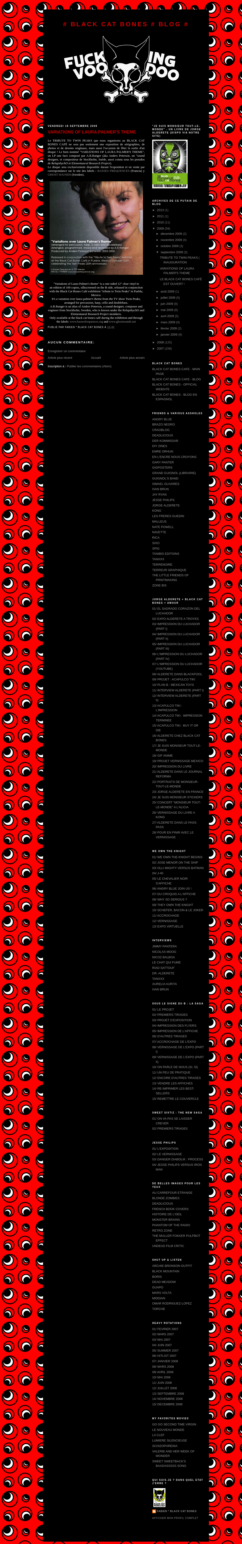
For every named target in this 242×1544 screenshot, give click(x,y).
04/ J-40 (157, 873)
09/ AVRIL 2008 (162, 1372)
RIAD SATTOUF (163, 968)
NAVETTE (159, 532)
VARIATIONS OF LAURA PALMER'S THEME (92, 132)
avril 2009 (168, 316)
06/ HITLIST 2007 (164, 1356)
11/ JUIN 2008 (162, 1382)
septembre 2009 (172, 252)
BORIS (157, 1276)
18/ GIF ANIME (162, 755)
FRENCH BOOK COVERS (170, 1209)
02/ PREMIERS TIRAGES (170, 1014)
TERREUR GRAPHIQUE (169, 570)
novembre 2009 (172, 240)
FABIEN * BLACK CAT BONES (177, 1511)
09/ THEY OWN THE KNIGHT (172, 905)
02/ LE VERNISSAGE (167, 1154)
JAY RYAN (159, 494)
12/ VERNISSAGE (164, 921)
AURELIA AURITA (164, 984)
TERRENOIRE (162, 564)
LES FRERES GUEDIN (168, 516)
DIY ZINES (159, 446)
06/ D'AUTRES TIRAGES (169, 1036)
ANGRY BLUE (162, 419)
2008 (161, 342)
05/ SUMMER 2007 (165, 1350)
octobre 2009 (170, 246)
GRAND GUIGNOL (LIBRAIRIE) (174, 473)
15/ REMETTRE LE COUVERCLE (175, 1098)
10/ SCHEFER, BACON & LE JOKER (177, 910)
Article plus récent (60, 357)
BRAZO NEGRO (163, 424)
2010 (161, 222)
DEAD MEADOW (164, 1282)
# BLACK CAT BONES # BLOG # (126, 24)
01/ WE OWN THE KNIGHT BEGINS (177, 857)
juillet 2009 (168, 297)
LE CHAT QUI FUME (166, 962)
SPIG (156, 548)
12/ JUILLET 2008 (164, 1388)
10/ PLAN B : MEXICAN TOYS (173, 685)
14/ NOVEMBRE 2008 (167, 1399)
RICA (156, 537)
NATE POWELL (163, 527)
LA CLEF (158, 1435)
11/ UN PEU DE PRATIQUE (171, 1072)
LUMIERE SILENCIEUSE (169, 1440)
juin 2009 (167, 304)
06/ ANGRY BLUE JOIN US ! (171, 888)
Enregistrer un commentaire (67, 351)
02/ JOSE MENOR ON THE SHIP (175, 862)
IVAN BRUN (160, 489)
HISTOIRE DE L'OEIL (167, 1214)
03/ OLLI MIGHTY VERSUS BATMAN (178, 868)
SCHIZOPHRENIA (164, 1446)
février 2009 (169, 328)
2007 (161, 348)
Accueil (96, 357)
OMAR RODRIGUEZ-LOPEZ (172, 1303)
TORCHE (158, 1309)
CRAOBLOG (161, 430)
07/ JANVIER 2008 (165, 1361)
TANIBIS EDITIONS (165, 553)
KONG (156, 510)
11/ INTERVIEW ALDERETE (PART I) (178, 690)
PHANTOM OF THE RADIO (171, 1225)
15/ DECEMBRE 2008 (167, 1404)
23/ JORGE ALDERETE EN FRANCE (177, 792)
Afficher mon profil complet (175, 1518)
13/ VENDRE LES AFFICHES (172, 1083)
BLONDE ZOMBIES (166, 1198)
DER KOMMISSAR (165, 441)
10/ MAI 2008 (161, 1377)
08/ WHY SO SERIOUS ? (169, 899)
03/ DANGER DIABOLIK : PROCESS (177, 1159)
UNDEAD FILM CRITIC (168, 1246)
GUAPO (157, 1287)
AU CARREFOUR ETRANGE (172, 1192)
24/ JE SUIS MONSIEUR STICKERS (177, 797)
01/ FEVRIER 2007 (165, 1329)
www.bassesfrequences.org (86, 321)
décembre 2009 (172, 233)
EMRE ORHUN (162, 451)
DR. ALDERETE (163, 973)
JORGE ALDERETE (166, 505)
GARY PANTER (163, 462)
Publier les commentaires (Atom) (89, 366)
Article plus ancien (132, 357)
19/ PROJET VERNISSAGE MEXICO (177, 761)
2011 (161, 216)
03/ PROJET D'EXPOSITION (172, 1020)
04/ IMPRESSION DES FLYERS (174, 1025)
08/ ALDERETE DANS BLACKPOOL (177, 674)
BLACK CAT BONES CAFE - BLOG (176, 379)
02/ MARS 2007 (163, 1334)
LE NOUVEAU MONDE (168, 1430)
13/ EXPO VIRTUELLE (167, 926)
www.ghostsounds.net (122, 321)
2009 (161, 228)
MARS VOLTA (162, 1293)
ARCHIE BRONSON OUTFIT (172, 1266)
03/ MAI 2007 (161, 1339)
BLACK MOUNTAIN (165, 1271)
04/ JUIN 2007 (162, 1345)
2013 (161, 210)
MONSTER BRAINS (166, 1219)
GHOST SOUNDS (59, 174)
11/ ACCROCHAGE (165, 915)
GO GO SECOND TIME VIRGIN (174, 1424)
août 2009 (168, 291)
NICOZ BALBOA (163, 957)
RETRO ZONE (162, 1230)
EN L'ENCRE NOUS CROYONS (174, 457)
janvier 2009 (169, 334)
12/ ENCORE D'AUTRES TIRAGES (176, 1078)
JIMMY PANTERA (164, 946)
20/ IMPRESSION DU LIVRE (172, 766)
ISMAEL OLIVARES (165, 484)
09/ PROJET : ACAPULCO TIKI (173, 679)
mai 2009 (167, 310)
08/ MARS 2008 (163, 1366)
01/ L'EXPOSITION (165, 1148)
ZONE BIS (159, 585)
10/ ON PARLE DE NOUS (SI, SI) (175, 1067)
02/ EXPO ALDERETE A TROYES (175, 619)
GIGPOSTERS (162, 467)
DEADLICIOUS (162, 435)
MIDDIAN (158, 1298)
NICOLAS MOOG (164, 952)
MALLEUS (159, 521)
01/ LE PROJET (163, 1009)
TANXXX (158, 559)
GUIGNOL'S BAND (165, 478)
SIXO (156, 543)
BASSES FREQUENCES (114, 171)
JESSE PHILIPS (163, 500)
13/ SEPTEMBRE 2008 (168, 1393)
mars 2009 (168, 322)
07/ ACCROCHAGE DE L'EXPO (174, 1041)
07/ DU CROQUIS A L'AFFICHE (174, 894)
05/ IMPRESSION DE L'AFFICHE (175, 1031)
